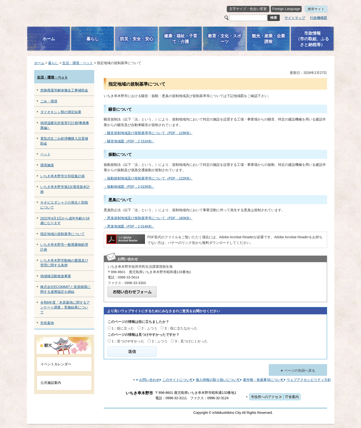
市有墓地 (47, 323)
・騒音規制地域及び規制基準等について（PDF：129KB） (148, 133)
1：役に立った (123, 328)
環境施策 (47, 165)
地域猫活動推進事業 (55, 276)
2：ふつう (149, 328)
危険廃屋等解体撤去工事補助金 (64, 90)
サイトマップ (295, 18)
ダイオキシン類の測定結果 (60, 112)
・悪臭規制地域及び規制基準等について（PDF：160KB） (148, 218)
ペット (45, 154)
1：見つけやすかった (128, 341)
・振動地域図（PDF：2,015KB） (129, 187)
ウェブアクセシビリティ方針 (309, 380)
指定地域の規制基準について (62, 234)
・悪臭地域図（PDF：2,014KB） (129, 226)
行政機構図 (318, 18)
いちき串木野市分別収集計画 (62, 176)
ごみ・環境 (48, 101)
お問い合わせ (149, 380)
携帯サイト (316, 9)
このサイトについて (177, 380)
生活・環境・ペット (77, 63)
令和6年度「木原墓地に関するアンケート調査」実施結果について (65, 307)
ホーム (39, 63)
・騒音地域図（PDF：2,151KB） (129, 141)
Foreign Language (286, 9)
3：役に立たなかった (181, 328)
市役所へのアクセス (266, 397)
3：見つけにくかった (191, 341)
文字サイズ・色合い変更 (248, 9)
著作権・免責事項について (263, 380)
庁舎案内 (292, 397)
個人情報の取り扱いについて (218, 380)
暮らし (53, 63)
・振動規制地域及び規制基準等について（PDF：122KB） (148, 178)
